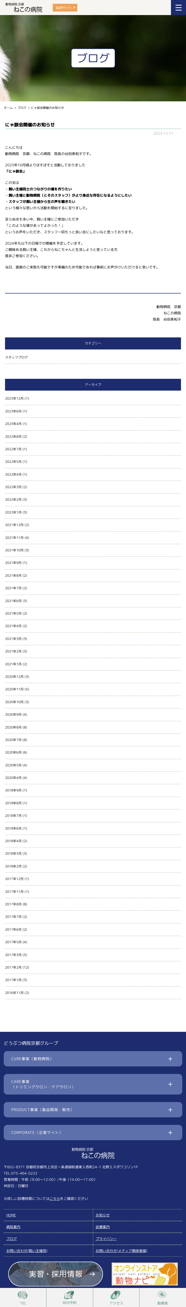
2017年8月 (13, 904)
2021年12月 (14, 525)
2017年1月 (13, 980)
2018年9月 (13, 790)
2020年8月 (13, 727)
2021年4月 (13, 626)
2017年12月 (14, 879)
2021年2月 (13, 651)
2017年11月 (14, 891)
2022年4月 (13, 474)
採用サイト (64, 7)
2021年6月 (13, 601)
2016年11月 (14, 992)
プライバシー (106, 1238)
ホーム (8, 108)
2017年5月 (13, 942)
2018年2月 (13, 866)
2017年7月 (13, 916)
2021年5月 (13, 613)
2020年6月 (13, 752)
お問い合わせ (26, 1250)
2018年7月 (13, 815)
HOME (11, 1215)
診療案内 (103, 1226)
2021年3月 (13, 638)
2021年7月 (13, 588)
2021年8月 (13, 575)
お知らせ (103, 1215)
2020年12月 (14, 676)
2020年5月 (13, 765)
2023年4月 (13, 423)
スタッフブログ (16, 357)
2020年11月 (14, 689)
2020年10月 (14, 702)
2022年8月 (13, 436)
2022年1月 (13, 512)
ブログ (21, 108)
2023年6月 (13, 411)
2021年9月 (13, 562)
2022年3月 (13, 487)
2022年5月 (13, 461)
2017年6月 (13, 929)
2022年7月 (13, 449)
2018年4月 (13, 841)
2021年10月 (14, 550)
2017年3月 (13, 955)
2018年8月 (13, 803)
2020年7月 (13, 740)
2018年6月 (13, 828)
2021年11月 (14, 537)
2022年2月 (13, 499)
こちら (54, 1198)
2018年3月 (13, 853)
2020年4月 (13, 777)
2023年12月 (14, 398)
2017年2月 (13, 967)
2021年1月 (13, 664)
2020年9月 (13, 714)
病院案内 (13, 1226)
